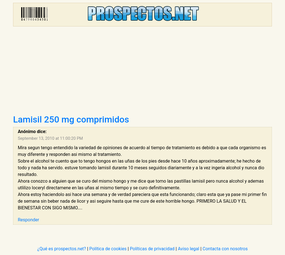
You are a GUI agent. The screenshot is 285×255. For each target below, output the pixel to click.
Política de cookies (108, 248)
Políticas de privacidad (152, 248)
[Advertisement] (142, 72)
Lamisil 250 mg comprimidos (71, 119)
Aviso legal (188, 248)
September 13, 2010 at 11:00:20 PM (50, 138)
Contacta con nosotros (225, 248)
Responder (28, 219)
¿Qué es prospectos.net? (61, 248)
